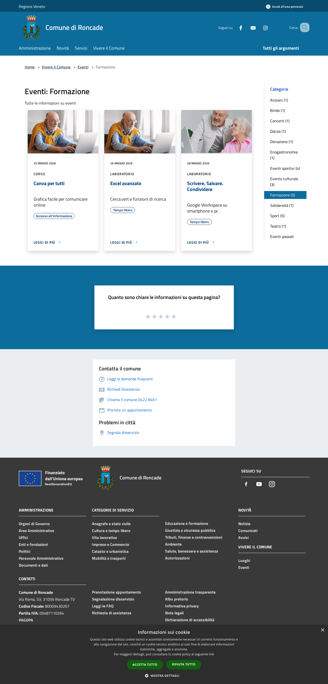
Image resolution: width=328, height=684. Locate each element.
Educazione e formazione (186, 523)
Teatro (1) (278, 226)
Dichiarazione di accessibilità (189, 620)
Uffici (23, 537)
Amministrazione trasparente (190, 592)
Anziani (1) (279, 100)
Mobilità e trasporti (109, 558)
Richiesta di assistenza (111, 613)
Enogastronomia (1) (284, 155)
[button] (164, 675)
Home (30, 67)
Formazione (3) (282, 195)
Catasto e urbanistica (110, 551)
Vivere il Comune (56, 67)
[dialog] (164, 654)
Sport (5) (277, 216)
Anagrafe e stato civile (111, 524)
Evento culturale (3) (284, 182)
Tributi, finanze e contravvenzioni (193, 537)
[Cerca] (303, 27)
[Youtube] (247, 27)
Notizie (244, 524)
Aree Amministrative (36, 531)
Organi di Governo (34, 524)
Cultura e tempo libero (111, 531)
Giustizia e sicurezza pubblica (190, 530)
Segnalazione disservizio (113, 599)
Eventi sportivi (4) (285, 168)
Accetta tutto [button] (144, 665)
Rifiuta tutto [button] (184, 664)
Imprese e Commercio (110, 544)
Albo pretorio (176, 599)
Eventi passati (282, 236)
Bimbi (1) (277, 110)
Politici (24, 551)
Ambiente (173, 544)
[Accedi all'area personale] (284, 6)
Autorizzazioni (177, 558)
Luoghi (244, 560)
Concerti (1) (279, 121)
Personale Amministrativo (41, 558)
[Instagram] (259, 27)
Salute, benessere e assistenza (191, 551)
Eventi (83, 67)
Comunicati (248, 531)
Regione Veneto (32, 6)
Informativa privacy (182, 606)
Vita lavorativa (104, 537)
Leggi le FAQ (102, 606)
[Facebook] (235, 27)
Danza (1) (278, 131)
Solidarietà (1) (281, 205)
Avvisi (243, 537)
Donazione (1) (281, 142)
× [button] (322, 630)
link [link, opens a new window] (211, 654)
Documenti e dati (33, 565)
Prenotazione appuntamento (116, 592)
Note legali (174, 613)
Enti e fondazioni (33, 544)
